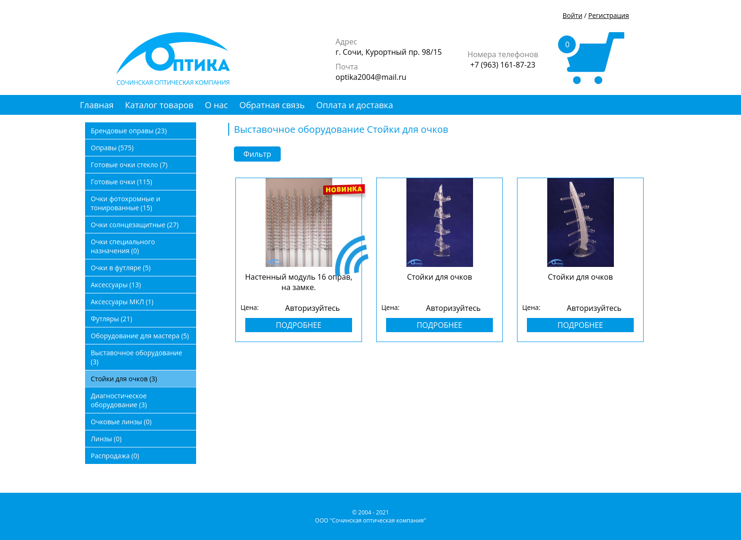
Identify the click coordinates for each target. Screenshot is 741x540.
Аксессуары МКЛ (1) (122, 301)
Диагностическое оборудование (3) (119, 400)
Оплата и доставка (354, 105)
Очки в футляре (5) (121, 267)
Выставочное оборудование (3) (136, 357)
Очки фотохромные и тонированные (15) (125, 203)
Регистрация (608, 15)
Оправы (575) (112, 147)
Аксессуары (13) (116, 284)
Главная (96, 105)
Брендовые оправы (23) (129, 130)
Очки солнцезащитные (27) (135, 224)
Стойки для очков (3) (124, 378)
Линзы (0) (106, 438)
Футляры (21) (111, 318)
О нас (216, 105)
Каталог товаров (159, 105)
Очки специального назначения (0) (123, 246)
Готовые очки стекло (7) (129, 164)
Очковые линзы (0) (121, 421)
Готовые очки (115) (121, 181)
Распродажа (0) (115, 455)
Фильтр (257, 154)
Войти (572, 15)
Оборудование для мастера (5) (140, 335)
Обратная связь (271, 105)
